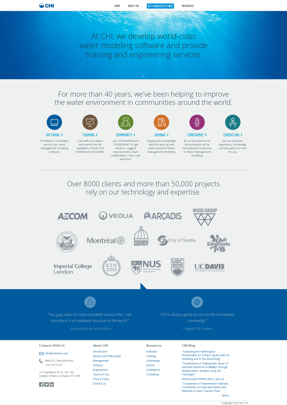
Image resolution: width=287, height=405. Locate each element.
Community (153, 360)
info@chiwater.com (53, 353)
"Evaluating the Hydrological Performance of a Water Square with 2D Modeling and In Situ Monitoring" (206, 355)
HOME (117, 6)
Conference (153, 370)
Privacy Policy (101, 379)
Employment (100, 370)
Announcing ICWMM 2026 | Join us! (203, 379)
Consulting (152, 374)
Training (151, 356)
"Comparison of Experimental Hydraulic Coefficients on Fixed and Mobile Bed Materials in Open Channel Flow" (205, 387)
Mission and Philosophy (107, 356)
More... (226, 395)
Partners (98, 365)
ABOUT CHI (133, 6)
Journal (150, 365)
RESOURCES (187, 6)
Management (101, 360)
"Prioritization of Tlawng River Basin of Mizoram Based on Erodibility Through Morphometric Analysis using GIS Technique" (205, 369)
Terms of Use (101, 374)
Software (151, 351)
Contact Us (99, 383)
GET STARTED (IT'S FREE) (160, 6)
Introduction (100, 351)
